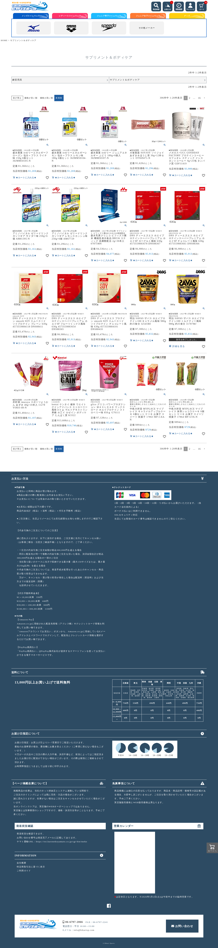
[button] (204, 98)
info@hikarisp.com (84, 930)
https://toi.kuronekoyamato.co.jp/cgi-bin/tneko (61, 841)
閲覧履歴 (179, 6)
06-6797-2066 (73, 922)
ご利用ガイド (24, 870)
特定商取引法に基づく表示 (31, 867)
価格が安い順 (30, 98)
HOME (4, 40)
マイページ (190, 6)
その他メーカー (147, 28)
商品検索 (156, 6)
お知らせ (168, 6)
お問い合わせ (182, 926)
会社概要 (21, 863)
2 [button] (189, 98)
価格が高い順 (46, 98)
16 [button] (199, 98)
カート (203, 6)
